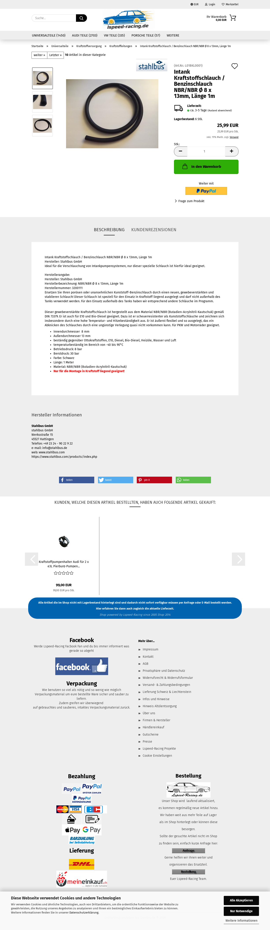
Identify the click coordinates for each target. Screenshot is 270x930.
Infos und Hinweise (156, 699)
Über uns (149, 713)
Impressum (150, 649)
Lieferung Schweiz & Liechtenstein (167, 692)
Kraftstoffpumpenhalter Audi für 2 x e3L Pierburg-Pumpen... (64, 564)
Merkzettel (230, 4)
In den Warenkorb (201, 166)
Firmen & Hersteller (156, 720)
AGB (145, 664)
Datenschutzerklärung (83, 912)
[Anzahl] (206, 151)
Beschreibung (109, 229)
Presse (147, 741)
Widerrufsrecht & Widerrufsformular (168, 678)
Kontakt (148, 657)
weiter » (39, 55)
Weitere (173, 35)
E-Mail (206, 602)
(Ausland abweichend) (220, 110)
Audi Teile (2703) (84, 35)
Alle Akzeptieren (241, 900)
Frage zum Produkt (191, 201)
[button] (180, 151)
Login (210, 4)
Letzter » (55, 55)
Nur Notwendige (241, 911)
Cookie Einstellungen (157, 756)
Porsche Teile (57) (145, 35)
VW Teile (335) (114, 35)
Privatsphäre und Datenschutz (164, 671)
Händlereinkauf (153, 727)
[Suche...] (81, 18)
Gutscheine (151, 734)
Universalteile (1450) (48, 35)
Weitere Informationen (241, 921)
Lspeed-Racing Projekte (159, 749)
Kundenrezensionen (153, 229)
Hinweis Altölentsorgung (160, 706)
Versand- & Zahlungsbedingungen (166, 685)
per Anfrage (186, 602)
